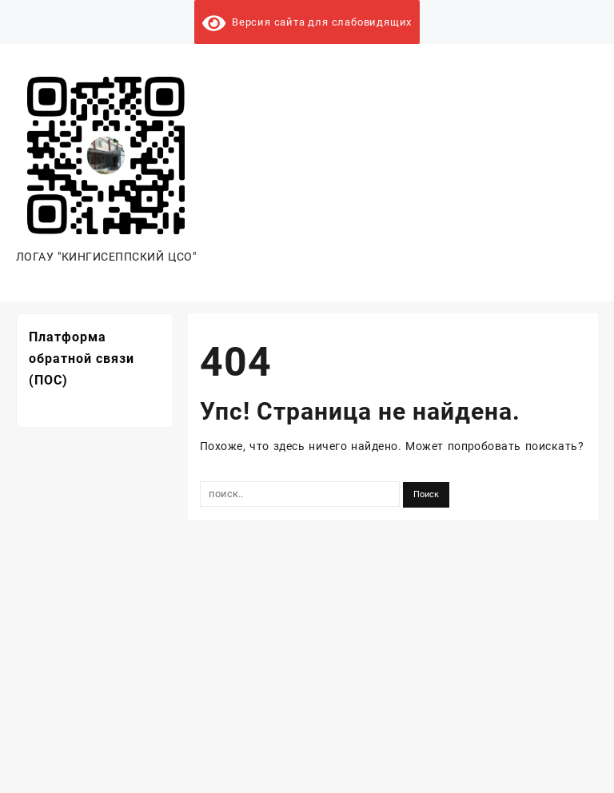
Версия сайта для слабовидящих (307, 22)
